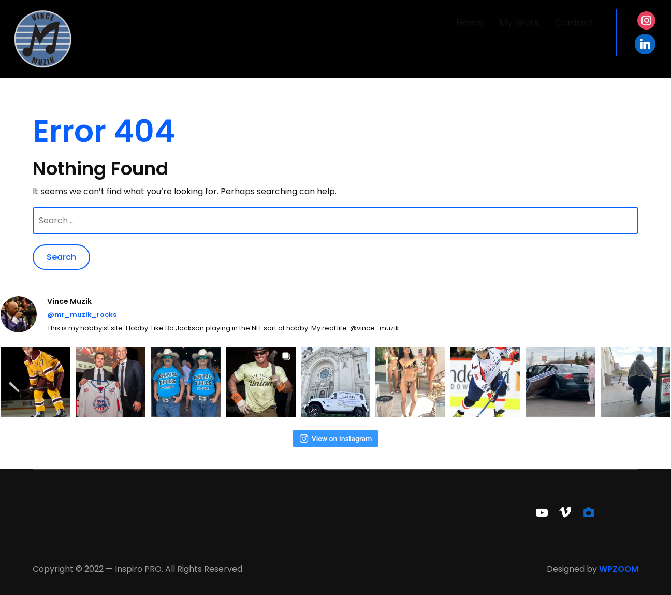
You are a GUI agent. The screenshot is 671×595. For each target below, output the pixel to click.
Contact (574, 22)
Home (470, 22)
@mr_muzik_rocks (81, 315)
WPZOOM (618, 569)
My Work (519, 22)
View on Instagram (335, 438)
